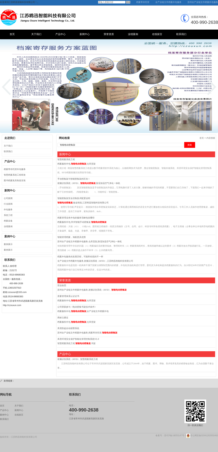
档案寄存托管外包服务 (15, 169)
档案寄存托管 (142, 2)
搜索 (128, 2)
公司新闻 (8, 198)
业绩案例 (133, 34)
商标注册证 (62, 317)
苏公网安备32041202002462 (202, 436)
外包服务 (8, 209)
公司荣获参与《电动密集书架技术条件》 (77, 307)
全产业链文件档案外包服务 (168, 2)
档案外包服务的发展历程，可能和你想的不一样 (80, 256)
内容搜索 (210, 138)
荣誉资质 (109, 34)
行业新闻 (8, 204)
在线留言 (157, 34)
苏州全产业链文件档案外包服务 (202, 2)
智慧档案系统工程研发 (15, 175)
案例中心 (4, 414)
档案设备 (8, 221)
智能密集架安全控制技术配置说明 (73, 198)
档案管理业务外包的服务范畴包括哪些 (75, 217)
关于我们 (36, 34)
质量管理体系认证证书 (68, 296)
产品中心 (60, 34)
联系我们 (181, 34)
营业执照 (61, 285)
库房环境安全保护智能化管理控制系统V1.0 (78, 339)
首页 (12, 34)
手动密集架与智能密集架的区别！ (73, 179)
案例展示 (8, 244)
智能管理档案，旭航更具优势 (71, 237)
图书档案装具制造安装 (15, 180)
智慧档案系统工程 (66, 159)
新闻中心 (85, 34)
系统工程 (8, 215)
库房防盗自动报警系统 (68, 328)
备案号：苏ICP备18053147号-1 (171, 435)
